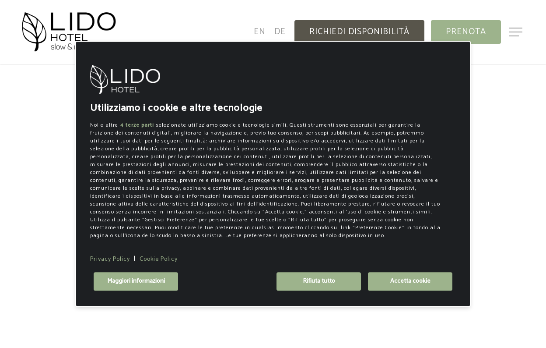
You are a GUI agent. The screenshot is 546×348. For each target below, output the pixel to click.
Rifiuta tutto (319, 282)
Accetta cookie (410, 282)
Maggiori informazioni (136, 282)
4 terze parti (137, 125)
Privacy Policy (110, 259)
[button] (516, 32)
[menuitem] (259, 32)
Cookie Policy (159, 259)
